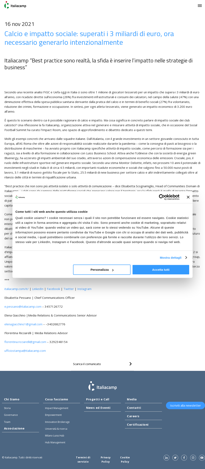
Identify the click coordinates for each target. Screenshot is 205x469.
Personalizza (102, 269)
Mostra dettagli (170, 257)
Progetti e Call (97, 399)
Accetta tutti (161, 269)
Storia (7, 408)
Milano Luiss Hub (54, 435)
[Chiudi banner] (188, 197)
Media (132, 399)
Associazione (14, 428)
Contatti (134, 408)
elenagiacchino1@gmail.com (23, 324)
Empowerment (53, 415)
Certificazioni (137, 424)
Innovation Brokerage (57, 422)
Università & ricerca (56, 428)
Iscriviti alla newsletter (185, 405)
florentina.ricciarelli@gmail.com (25, 342)
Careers (133, 416)
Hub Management (55, 442)
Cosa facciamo (56, 399)
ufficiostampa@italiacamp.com (25, 351)
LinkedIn (37, 289)
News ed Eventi (98, 408)
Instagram (84, 289)
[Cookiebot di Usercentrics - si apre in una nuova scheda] (161, 197)
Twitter (68, 289)
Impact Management (56, 408)
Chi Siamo (11, 399)
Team (7, 422)
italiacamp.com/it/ (16, 289)
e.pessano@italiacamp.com (22, 306)
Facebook (53, 289)
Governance (11, 415)
